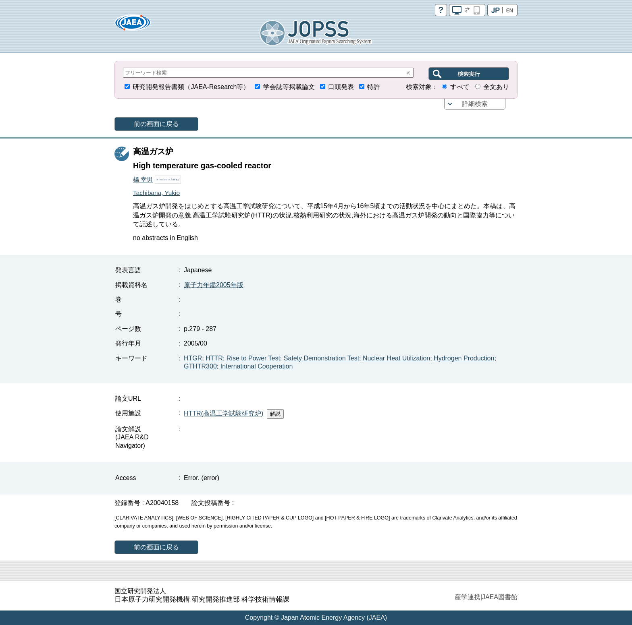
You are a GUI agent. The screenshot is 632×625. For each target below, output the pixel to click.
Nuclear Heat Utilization (396, 358)
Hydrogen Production (464, 358)
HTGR (193, 358)
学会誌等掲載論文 (289, 86)
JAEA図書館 (500, 597)
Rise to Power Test (253, 358)
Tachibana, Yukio (156, 192)
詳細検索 (475, 103)
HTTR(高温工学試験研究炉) (223, 413)
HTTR (214, 358)
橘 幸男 (143, 179)
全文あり (496, 86)
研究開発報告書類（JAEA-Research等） (191, 86)
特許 (373, 86)
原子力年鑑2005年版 (213, 284)
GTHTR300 (200, 366)
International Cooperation (256, 366)
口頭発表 (341, 86)
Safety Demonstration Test (321, 358)
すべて (460, 86)
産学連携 (467, 597)
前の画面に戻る (156, 123)
